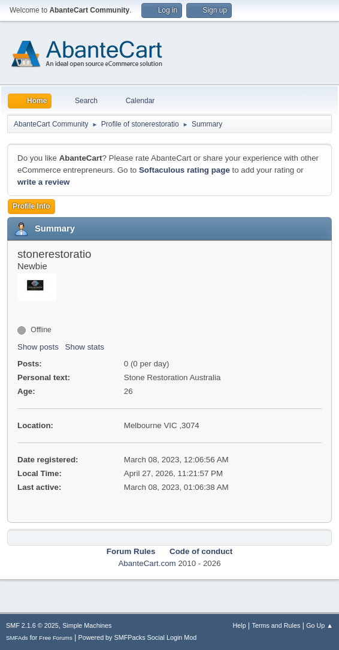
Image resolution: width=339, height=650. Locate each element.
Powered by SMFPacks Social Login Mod (137, 637)
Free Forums (55, 637)
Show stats (84, 346)
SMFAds (17, 637)
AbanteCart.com (146, 563)
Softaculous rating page (184, 169)
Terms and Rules (276, 625)
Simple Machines (86, 625)
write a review (43, 181)
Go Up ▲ (319, 625)
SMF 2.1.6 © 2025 (32, 625)
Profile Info (31, 206)
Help (239, 625)
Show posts (38, 346)
